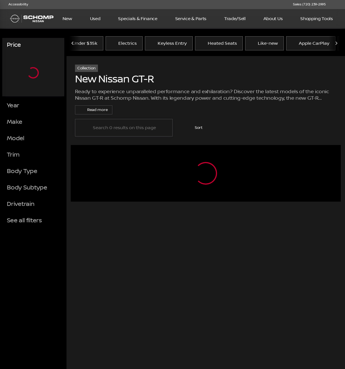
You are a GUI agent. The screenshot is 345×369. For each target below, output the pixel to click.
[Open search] (332, 18)
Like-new (264, 43)
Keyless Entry (169, 43)
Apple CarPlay (310, 43)
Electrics (124, 43)
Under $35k (84, 43)
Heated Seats (219, 43)
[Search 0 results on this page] (124, 128)
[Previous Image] (73, 43)
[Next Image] (336, 43)
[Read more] (93, 109)
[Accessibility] (15, 4)
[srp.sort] (195, 127)
